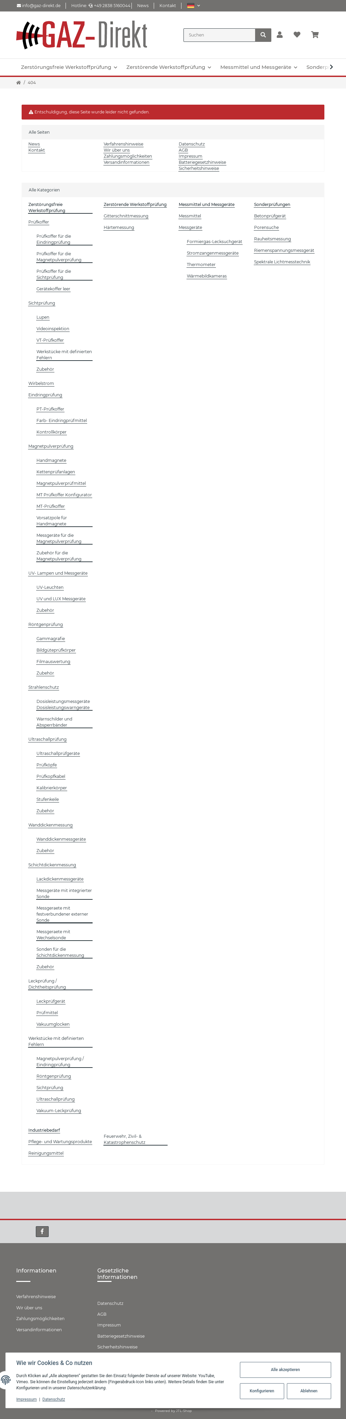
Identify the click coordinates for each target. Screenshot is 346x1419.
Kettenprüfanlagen (55, 471)
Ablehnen (308, 1391)
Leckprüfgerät (50, 1001)
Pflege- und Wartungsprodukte (60, 1141)
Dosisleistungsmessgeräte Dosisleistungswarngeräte (63, 704)
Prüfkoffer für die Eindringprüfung (53, 239)
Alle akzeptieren (285, 1369)
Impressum (190, 156)
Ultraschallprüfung (47, 739)
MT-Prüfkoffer (50, 506)
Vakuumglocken (53, 1024)
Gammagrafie (50, 638)
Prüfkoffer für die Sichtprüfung (53, 274)
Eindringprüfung (45, 394)
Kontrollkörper (51, 432)
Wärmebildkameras (207, 276)
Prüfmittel (47, 1012)
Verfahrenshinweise (123, 144)
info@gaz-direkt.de (38, 5)
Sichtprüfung (41, 303)
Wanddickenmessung (50, 824)
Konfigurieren (261, 1391)
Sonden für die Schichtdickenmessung (60, 952)
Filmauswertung (53, 661)
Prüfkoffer (38, 222)
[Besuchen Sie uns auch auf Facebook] (42, 1231)
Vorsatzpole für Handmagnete (51, 520)
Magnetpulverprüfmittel (61, 483)
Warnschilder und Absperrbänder (54, 722)
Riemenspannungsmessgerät (284, 250)
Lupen (42, 317)
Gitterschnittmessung (126, 215)
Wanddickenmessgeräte (61, 839)
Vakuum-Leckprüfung (58, 1110)
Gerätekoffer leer (53, 288)
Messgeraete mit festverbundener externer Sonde (62, 914)
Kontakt (167, 5)
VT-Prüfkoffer (50, 340)
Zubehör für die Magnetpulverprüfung (58, 555)
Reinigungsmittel (46, 1153)
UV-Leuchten (50, 587)
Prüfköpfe (46, 764)
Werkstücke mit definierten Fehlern (64, 354)
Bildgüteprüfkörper (56, 650)
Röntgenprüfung (45, 624)
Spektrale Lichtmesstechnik (282, 261)
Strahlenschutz (43, 687)
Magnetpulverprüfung (50, 446)
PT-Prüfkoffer (50, 409)
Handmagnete (51, 460)
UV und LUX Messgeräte (60, 598)
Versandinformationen (126, 162)
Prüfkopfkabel (50, 776)
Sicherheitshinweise (199, 168)
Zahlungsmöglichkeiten (128, 156)
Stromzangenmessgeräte (213, 253)
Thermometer (201, 264)
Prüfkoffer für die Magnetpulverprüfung (58, 256)
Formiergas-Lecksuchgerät (214, 241)
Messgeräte (190, 227)
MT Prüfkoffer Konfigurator (64, 494)
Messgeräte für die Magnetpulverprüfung (58, 538)
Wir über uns (117, 150)
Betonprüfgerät (270, 215)
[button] (193, 5)
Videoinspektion (52, 328)
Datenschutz (192, 144)
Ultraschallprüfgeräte (58, 753)
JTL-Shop (184, 1411)
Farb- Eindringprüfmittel (61, 420)
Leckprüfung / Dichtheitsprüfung (47, 984)
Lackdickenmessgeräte (59, 879)
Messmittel (190, 215)
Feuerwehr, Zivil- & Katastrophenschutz (124, 1139)
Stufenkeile (47, 799)
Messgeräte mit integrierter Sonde (64, 893)
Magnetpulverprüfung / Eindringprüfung (60, 1061)
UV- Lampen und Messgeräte (58, 573)
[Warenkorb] (318, 35)
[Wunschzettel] (297, 35)
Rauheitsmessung (272, 238)
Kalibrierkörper (51, 787)
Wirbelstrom (41, 383)
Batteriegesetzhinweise (202, 162)
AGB (183, 150)
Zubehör (45, 369)
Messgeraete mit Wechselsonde (53, 934)
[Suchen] (219, 35)
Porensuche (266, 227)
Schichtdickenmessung (52, 864)
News (143, 5)
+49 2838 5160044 (109, 5)
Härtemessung (119, 227)
